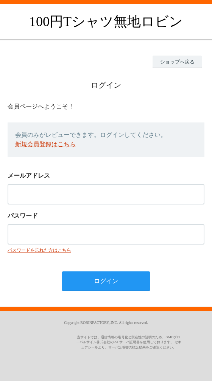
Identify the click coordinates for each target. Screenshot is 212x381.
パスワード (23, 215)
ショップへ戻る (177, 62)
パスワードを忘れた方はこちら (39, 250)
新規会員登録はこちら (45, 144)
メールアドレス (29, 175)
